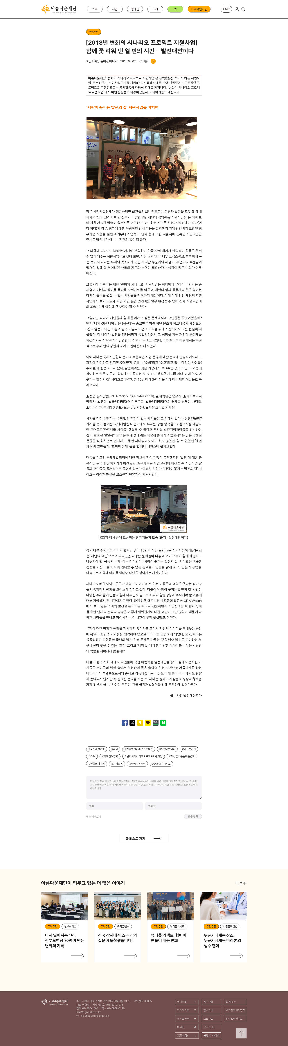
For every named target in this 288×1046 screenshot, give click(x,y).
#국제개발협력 (97, 749)
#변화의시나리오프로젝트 (139, 749)
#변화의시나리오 (161, 763)
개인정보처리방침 (235, 1010)
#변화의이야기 (97, 763)
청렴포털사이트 (234, 1018)
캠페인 (135, 9)
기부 (95, 9)
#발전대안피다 (167, 749)
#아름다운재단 (137, 763)
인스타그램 (187, 1010)
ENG (226, 9)
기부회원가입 (199, 9)
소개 (155, 9)
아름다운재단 (54, 1002)
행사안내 (208, 1010)
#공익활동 (117, 763)
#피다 (114, 749)
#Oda (92, 756)
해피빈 (187, 1027)
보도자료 (208, 1018)
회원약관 (230, 1001)
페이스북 (187, 1002)
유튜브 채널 (187, 1019)
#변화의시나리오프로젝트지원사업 (143, 756)
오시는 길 (209, 1027)
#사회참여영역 (110, 756)
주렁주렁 (93, 32)
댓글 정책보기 (93, 816)
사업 (115, 9)
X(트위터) (187, 1035)
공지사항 (208, 1001)
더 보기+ (241, 883)
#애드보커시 (189, 749)
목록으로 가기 (135, 839)
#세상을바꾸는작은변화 (182, 756)
